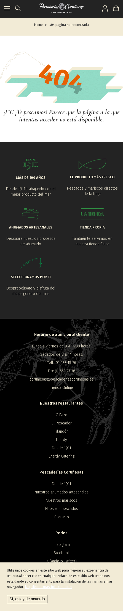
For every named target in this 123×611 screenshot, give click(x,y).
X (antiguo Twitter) (62, 561)
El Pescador (62, 423)
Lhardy (61, 439)
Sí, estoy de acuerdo (27, 599)
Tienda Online (61, 387)
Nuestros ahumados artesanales (61, 492)
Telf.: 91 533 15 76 (61, 362)
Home (38, 25)
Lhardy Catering (61, 456)
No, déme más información (48, 587)
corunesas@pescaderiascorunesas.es (62, 379)
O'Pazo (61, 415)
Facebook (61, 553)
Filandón (61, 431)
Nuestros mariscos (61, 500)
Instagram (62, 544)
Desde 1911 (61, 448)
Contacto (61, 517)
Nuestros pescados (61, 508)
